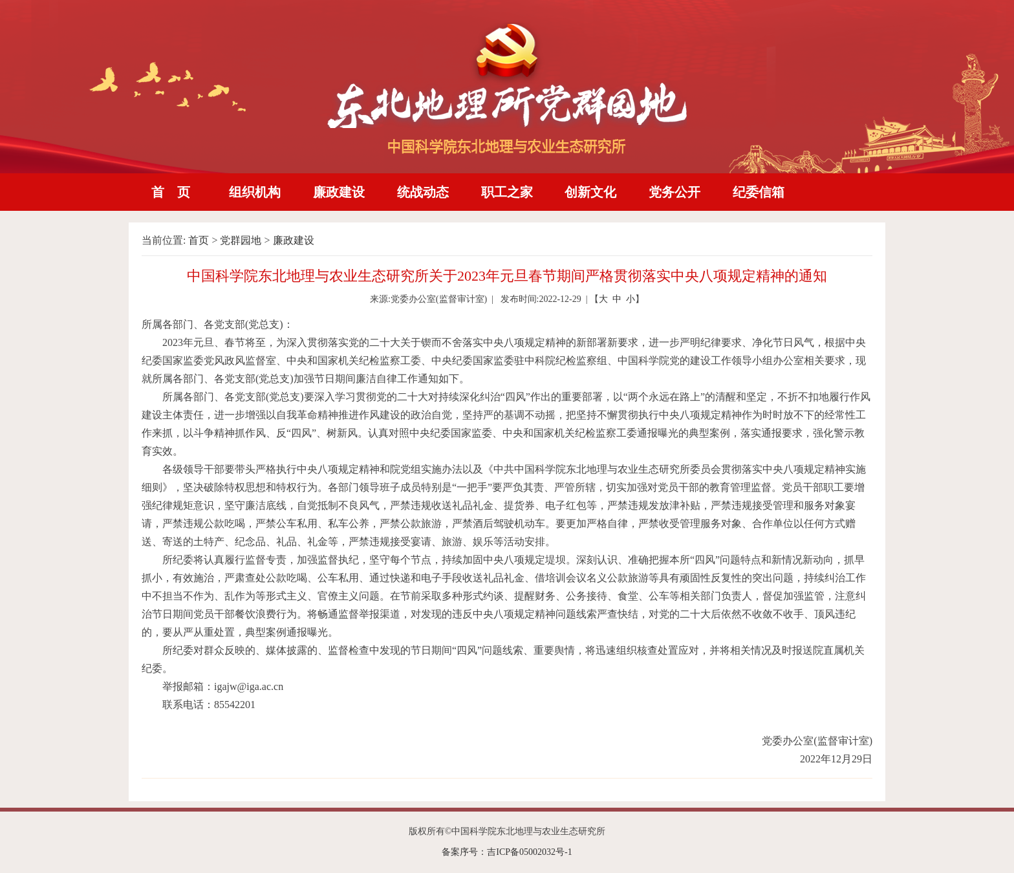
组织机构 (255, 192)
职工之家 (507, 192)
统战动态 (423, 192)
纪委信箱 (758, 192)
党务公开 (674, 192)
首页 (198, 240)
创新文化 (590, 192)
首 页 (170, 192)
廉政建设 (339, 192)
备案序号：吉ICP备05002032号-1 (507, 852)
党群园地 (240, 240)
